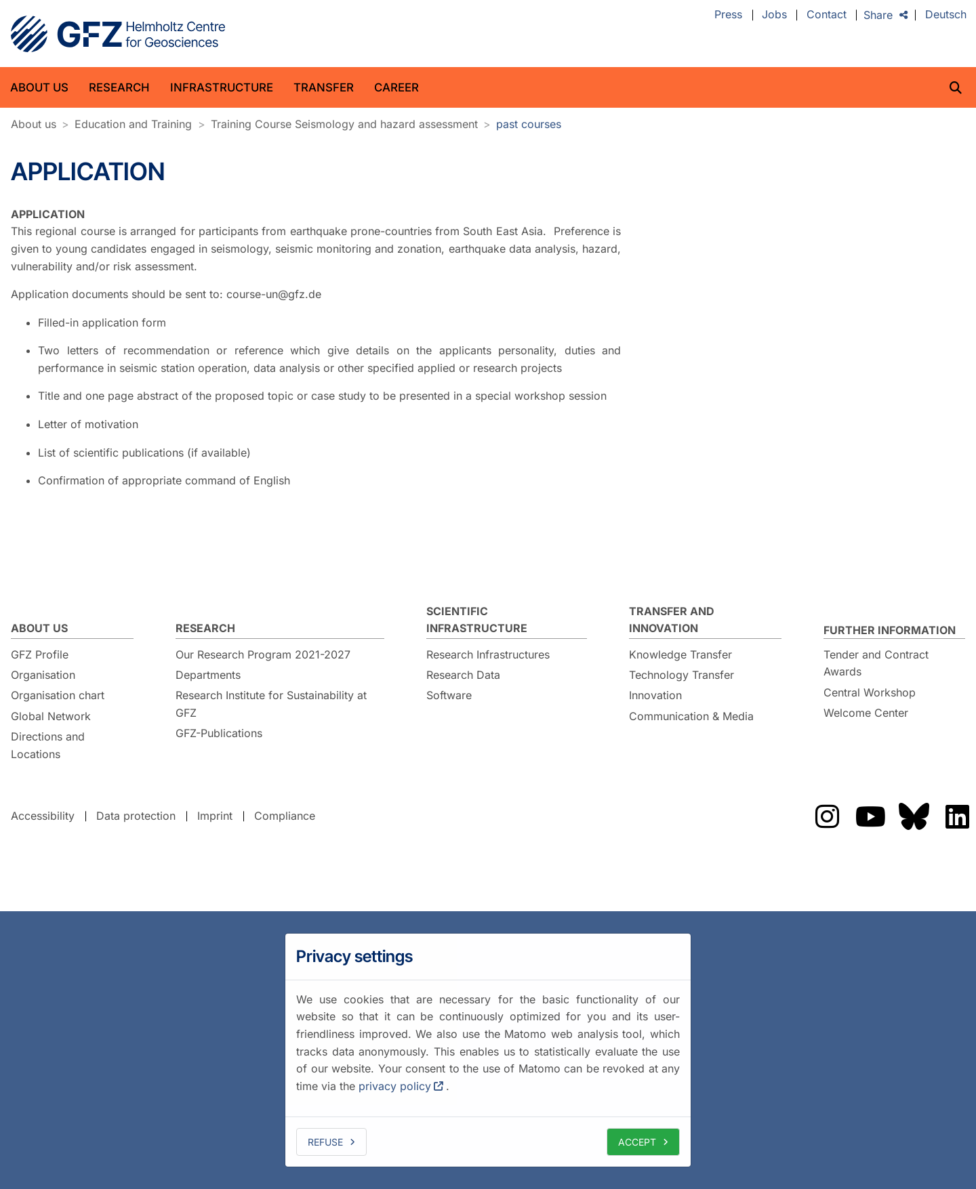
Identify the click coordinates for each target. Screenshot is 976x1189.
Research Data (463, 675)
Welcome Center (866, 712)
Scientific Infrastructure (476, 619)
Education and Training (133, 124)
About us (39, 87)
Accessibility (43, 815)
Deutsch (946, 15)
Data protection (136, 815)
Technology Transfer (681, 675)
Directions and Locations (48, 745)
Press (728, 15)
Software (449, 695)
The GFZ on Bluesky (914, 816)
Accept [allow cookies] (637, 1142)
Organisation (43, 675)
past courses (528, 124)
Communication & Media (691, 716)
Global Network (51, 716)
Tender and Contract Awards (876, 663)
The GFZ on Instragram (827, 816)
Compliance (284, 815)
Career (396, 87)
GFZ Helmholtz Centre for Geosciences (118, 34)
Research (119, 87)
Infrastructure (221, 87)
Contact (827, 15)
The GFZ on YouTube (870, 816)
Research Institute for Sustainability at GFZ (271, 703)
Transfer (323, 87)
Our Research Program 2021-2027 (263, 654)
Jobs (774, 15)
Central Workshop (870, 692)
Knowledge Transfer (680, 654)
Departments (208, 675)
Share (878, 15)
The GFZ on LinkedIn (957, 816)
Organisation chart (57, 695)
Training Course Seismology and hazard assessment (344, 124)
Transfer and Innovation (671, 619)
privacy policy (395, 1086)
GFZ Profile (39, 654)
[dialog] (488, 1050)
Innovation (655, 695)
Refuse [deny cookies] (325, 1142)
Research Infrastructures (488, 654)
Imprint (214, 815)
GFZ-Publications (219, 733)
